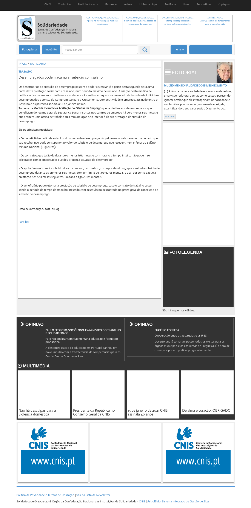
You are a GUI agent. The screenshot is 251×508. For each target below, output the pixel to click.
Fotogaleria (29, 49)
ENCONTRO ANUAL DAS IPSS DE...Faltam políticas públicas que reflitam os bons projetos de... (177, 21)
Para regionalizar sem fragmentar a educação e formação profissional (81, 340)
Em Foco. (170, 4)
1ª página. (224, 4)
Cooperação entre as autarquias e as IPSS (180, 335)
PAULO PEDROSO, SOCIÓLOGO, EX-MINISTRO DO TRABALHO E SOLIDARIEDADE (83, 332)
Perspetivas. (204, 4)
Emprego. (111, 4)
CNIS (142, 501)
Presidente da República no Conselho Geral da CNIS (94, 412)
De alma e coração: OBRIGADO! (206, 410)
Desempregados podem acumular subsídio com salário (61, 77)
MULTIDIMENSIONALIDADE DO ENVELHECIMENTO (195, 85)
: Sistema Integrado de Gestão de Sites (178, 501)
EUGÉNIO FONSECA (166, 330)
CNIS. (48, 4)
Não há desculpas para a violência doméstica (37, 412)
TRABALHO (25, 71)
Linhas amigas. (148, 4)
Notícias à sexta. (88, 4)
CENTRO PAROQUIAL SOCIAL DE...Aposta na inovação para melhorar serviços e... (102, 21)
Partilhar (24, 222)
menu (179, 49)
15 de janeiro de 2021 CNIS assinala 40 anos (148, 412)
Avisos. (128, 4)
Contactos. (65, 4)
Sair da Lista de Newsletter (93, 495)
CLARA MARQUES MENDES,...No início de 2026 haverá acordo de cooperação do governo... (140, 21)
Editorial (169, 116)
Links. (186, 4)
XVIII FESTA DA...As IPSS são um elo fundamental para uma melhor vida (215, 21)
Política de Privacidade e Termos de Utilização (45, 495)
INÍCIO (23, 63)
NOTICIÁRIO (38, 63)
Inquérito (51, 49)
